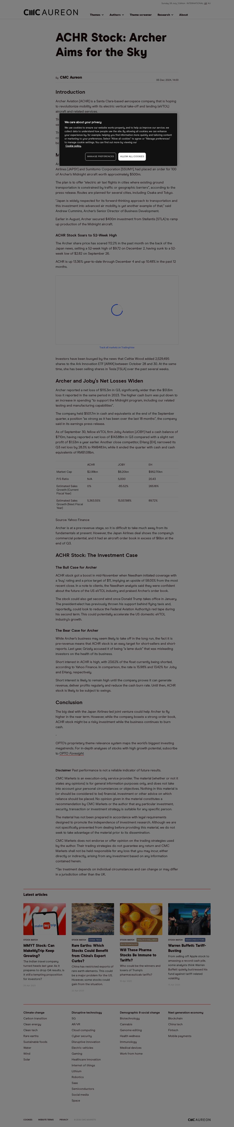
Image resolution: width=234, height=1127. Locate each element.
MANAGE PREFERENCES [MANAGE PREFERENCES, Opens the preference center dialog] (100, 156)
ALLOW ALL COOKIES (132, 156)
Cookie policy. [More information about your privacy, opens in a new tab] (73, 146)
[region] (118, 139)
